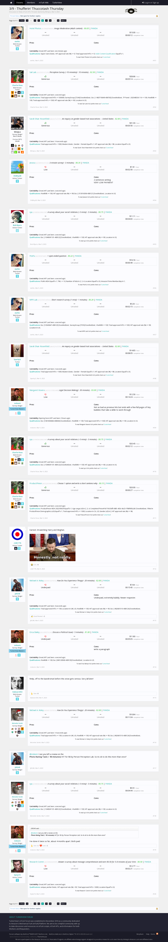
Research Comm (37, 861)
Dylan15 (17, 875)
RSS (157, 934)
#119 (154, 850)
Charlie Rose (17, 85)
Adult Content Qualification (105, 54)
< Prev (21, 20)
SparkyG (17, 359)
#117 (154, 768)
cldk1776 (17, 543)
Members (31, 2)
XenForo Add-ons (55, 934)
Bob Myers (17, 225)
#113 (154, 620)
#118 (154, 816)
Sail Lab (33, 72)
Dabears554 (17, 692)
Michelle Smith (17, 723)
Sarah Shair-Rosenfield (39, 118)
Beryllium (140, 934)
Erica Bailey (35, 632)
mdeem (17, 403)
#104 (154, 200)
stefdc (17, 41)
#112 (154, 569)
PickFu (32, 256)
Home (11, 2)
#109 (154, 428)
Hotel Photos (35, 28)
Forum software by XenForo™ (28, 934)
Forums (19, 2)
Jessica (32, 162)
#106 (154, 288)
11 (58, 20)
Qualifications (35, 54)
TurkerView (106, 57)
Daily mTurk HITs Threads (28, 12)
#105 (154, 244)
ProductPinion (36, 483)
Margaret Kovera (37, 390)
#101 (154, 60)
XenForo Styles (68, 934)
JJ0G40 (17, 594)
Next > (63, 20)
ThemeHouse (42, 937)
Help (147, 934)
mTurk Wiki (43, 2)
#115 (154, 698)
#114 (154, 667)
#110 (154, 471)
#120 (154, 894)
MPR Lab (33, 299)
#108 (154, 378)
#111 (154, 518)
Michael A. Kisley (37, 580)
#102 (154, 107)
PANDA (94, 28)
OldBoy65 (17, 176)
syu (31, 212)
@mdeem (34, 754)
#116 (154, 742)
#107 (154, 335)
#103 (154, 151)
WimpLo (48, 12)
